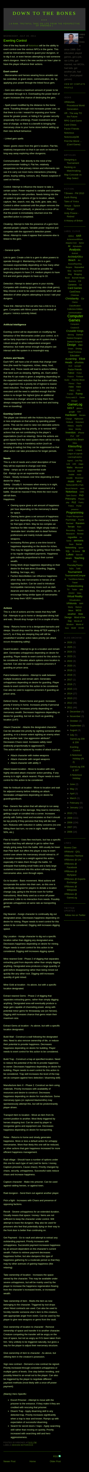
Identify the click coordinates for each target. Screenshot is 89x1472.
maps (80, 464)
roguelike (72, 537)
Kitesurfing (75, 446)
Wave (70, 610)
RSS (56, 1456)
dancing (71, 335)
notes (82, 489)
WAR (81, 604)
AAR (78, 235)
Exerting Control (15, 40)
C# (79, 281)
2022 (70, 661)
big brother (78, 271)
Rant (79, 527)
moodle (69, 478)
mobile (71, 474)
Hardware (71, 414)
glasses (80, 408)
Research (70, 534)
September (76, 725)
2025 (70, 647)
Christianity (72, 298)
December (75, 711)
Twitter (74, 590)
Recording (70, 530)
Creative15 (74, 328)
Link (68, 464)
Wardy (70, 607)
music (71, 481)
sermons (78, 540)
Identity (78, 429)
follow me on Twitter (75, 915)
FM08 (71, 387)
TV (68, 589)
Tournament (75, 571)
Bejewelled (79, 267)
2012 (70, 702)
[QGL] (71, 236)
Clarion (75, 302)
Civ (82, 298)
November (75, 716)
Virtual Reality (74, 596)
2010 (70, 813)
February (75, 802)
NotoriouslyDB (71, 137)
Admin (81, 243)
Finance (70, 377)
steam (69, 558)
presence (74, 509)
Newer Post (9, 1461)
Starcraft (79, 555)
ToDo (71, 569)
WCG (78, 610)
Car (80, 285)
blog (70, 274)
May (72, 789)
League (78, 450)
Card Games (75, 288)
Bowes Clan (70, 847)
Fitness (71, 384)
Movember (79, 478)
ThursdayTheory (75, 565)
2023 (70, 656)
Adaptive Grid (71, 243)
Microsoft (79, 467)
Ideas (71, 429)
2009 (70, 817)
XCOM (81, 628)
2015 (70, 689)
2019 (70, 670)
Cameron (72, 284)
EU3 (70, 366)
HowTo (79, 426)
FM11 (71, 390)
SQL (68, 551)
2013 (70, 698)
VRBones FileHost (73, 855)
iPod (72, 436)
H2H (79, 412)
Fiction (79, 373)
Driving (79, 349)
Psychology (71, 520)
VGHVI (71, 593)
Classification (75, 306)
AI (69, 246)
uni (81, 589)
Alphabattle (77, 246)
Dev (80, 345)
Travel (74, 582)
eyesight (77, 366)
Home (33, 1461)
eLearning (71, 358)
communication (74, 313)
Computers (74, 324)
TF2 (75, 562)
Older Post (55, 1461)
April (72, 793)
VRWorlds (71, 603)
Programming (74, 512)
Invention (71, 432)
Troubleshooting (75, 586)
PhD (81, 495)
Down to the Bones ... (44, 16)
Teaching (79, 558)
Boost (67, 278)
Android (75, 253)
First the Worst (78, 380)
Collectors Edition (75, 309)
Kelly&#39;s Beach (75, 439)
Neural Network (71, 489)
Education (75, 355)
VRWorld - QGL (72, 851)
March (73, 798)
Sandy (68, 541)
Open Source (71, 496)
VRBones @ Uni (72, 859)
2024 (70, 651)
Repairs (80, 530)
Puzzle (81, 520)
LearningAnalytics (75, 457)
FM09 (78, 387)
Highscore (78, 419)
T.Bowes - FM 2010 (74, 193)
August (74, 730)
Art (79, 260)
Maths (70, 467)
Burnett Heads (78, 278)
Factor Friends (71, 128)
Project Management (75, 516)
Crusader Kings (74, 330)
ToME (78, 569)
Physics (81, 499)
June (72, 784)
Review (80, 534)
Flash (79, 384)
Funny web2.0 (71, 397)
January (74, 807)
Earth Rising (70, 197)
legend (70, 461)
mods (79, 475)
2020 (70, 665)
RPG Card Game (73, 120)
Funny (79, 393)
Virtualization (74, 600)
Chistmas (75, 295)
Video (79, 593)
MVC (79, 481)
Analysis (74, 249)
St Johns (76, 551)
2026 (70, 642)
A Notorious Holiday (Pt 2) (77, 758)
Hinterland (79, 422)
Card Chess (70, 124)
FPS (78, 391)
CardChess (74, 291)
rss (81, 537)
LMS (74, 464)
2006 (70, 831)
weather (72, 614)
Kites (75, 443)
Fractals (70, 394)
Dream (70, 349)
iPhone (81, 433)
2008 (70, 822)
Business (72, 281)
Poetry (81, 502)
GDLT (70, 407)
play (67, 502)
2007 (70, 827)
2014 (70, 693)
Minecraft (71, 471)
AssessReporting (75, 264)
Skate (71, 544)
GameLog (74, 404)
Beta (69, 271)
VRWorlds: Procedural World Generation (74, 105)
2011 (70, 707)
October (74, 721)
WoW (73, 628)
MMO (79, 471)
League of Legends (75, 454)
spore (80, 548)
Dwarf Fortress (74, 352)
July (72, 734)
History (71, 426)
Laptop (70, 450)
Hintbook (69, 422)
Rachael (69, 523)
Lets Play (78, 461)
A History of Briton (73, 220)
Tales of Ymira (71, 201)
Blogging (78, 274)
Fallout (71, 373)
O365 (82, 492)
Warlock (78, 607)
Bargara (69, 267)
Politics (71, 506)
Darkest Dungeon (75, 342)
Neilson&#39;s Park (74, 485)
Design (16, 1445)
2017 (70, 679)
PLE (74, 502)
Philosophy (70, 499)
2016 (70, 684)
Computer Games (75, 318)
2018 (70, 675)
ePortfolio (79, 362)
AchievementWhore (75, 239)
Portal (79, 506)
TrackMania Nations (76, 579)
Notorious (34, 45)
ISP (77, 436)
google (72, 412)
